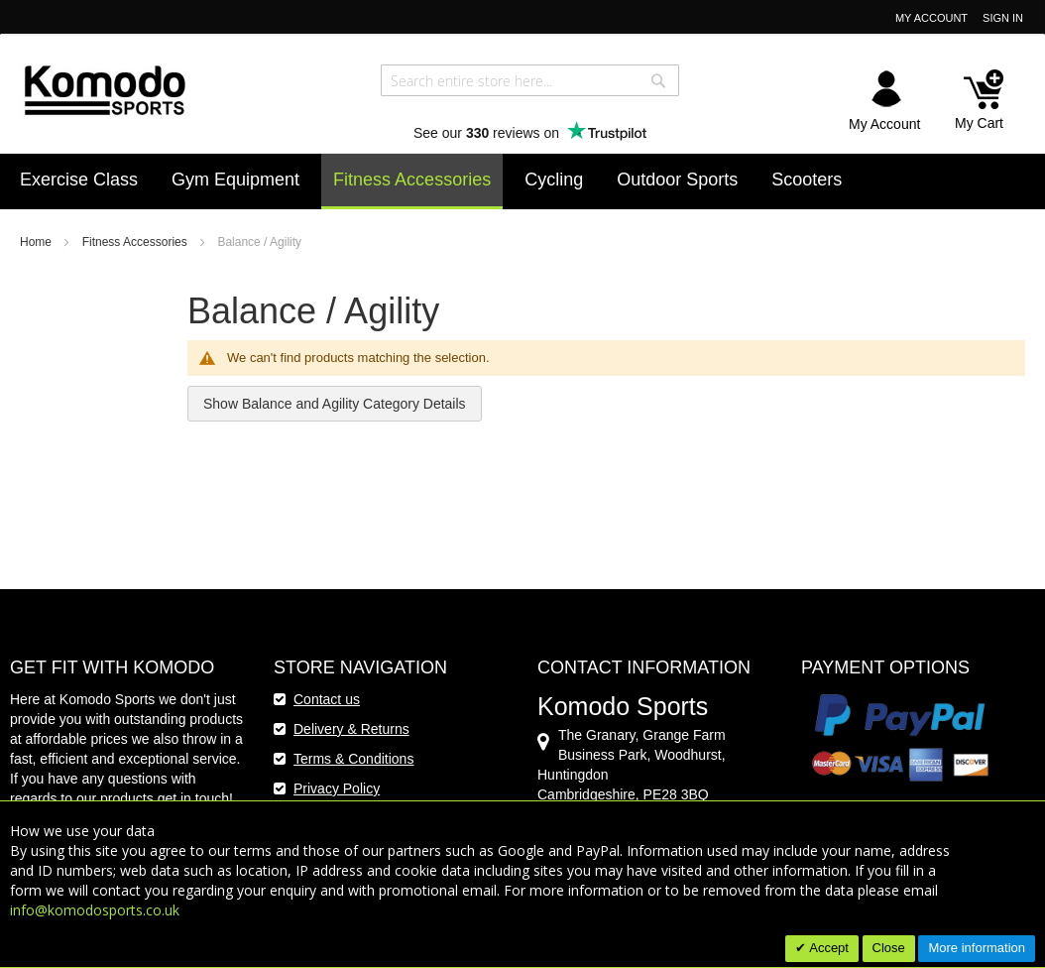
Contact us (326, 699)
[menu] (522, 181)
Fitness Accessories (136, 242)
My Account (931, 18)
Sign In (1003, 18)
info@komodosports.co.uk (94, 910)
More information (976, 947)
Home (37, 242)
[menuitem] (79, 179)
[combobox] (530, 80)
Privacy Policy (336, 788)
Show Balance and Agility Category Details (334, 404)
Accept (827, 947)
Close (888, 947)
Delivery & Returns (351, 729)
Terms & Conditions (353, 759)
